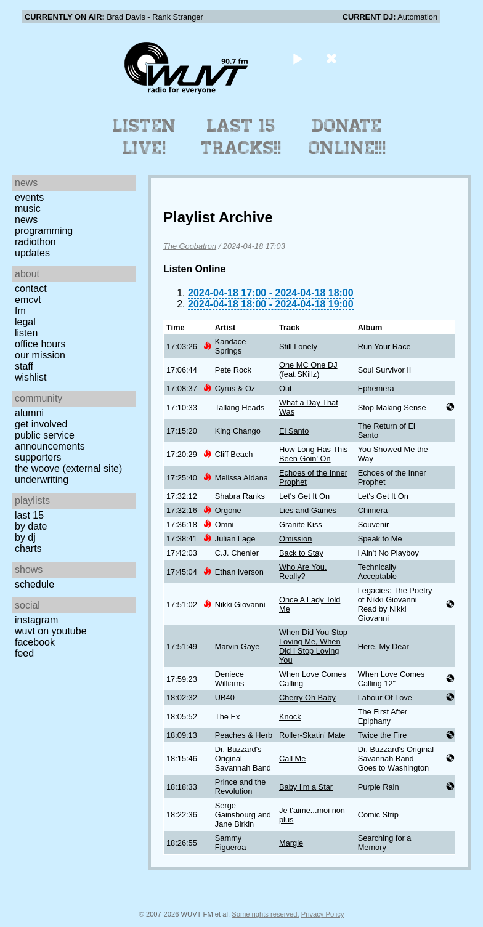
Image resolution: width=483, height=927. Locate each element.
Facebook (35, 642)
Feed (24, 653)
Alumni (29, 413)
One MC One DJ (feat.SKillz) (308, 369)
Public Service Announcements (50, 440)
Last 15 (29, 515)
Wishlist (31, 377)
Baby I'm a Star (306, 786)
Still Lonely (298, 346)
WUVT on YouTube (51, 631)
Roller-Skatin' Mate (312, 735)
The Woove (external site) (68, 468)
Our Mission (40, 355)
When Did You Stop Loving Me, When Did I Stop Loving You (313, 646)
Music (28, 208)
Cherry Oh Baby (307, 697)
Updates (32, 253)
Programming (44, 230)
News (26, 219)
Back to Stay (301, 552)
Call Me (292, 758)
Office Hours (40, 344)
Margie (291, 843)
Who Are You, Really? (303, 571)
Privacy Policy (322, 914)
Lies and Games (307, 510)
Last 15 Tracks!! (241, 137)
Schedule (34, 584)
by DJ (25, 537)
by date (31, 526)
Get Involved (41, 424)
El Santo (294, 430)
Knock (290, 716)
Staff (24, 366)
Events (29, 197)
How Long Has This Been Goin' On (313, 454)
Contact (31, 288)
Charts (28, 548)
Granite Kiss (300, 524)
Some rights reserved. (265, 914)
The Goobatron (189, 246)
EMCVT (28, 299)
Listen (26, 333)
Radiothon (35, 242)
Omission (295, 538)
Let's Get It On (304, 496)
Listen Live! (144, 137)
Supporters (38, 457)
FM (20, 311)
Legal (25, 322)
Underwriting (41, 479)
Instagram (36, 620)
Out (285, 388)
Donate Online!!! (347, 137)
